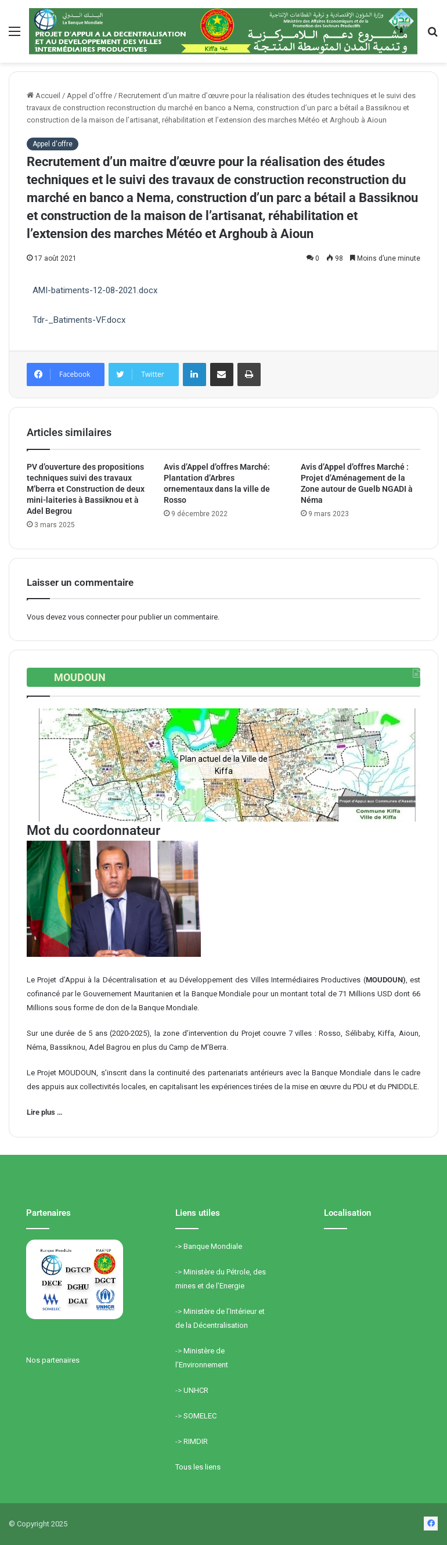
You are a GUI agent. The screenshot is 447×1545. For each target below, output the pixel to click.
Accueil (43, 95)
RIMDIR (195, 1441)
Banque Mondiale (212, 1246)
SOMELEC (200, 1415)
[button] (44, 765)
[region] (223, 765)
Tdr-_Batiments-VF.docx (79, 320)
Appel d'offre (89, 95)
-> (179, 1246)
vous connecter (94, 617)
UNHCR (195, 1390)
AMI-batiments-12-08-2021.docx (95, 290)
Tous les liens (198, 1467)
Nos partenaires (53, 1360)
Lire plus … (44, 1112)
